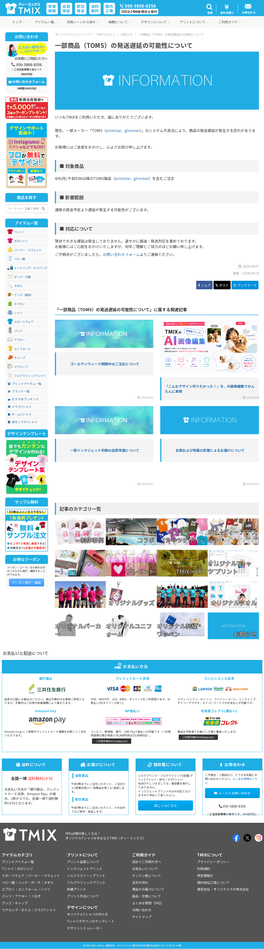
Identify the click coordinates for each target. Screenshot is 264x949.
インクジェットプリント (84, 868)
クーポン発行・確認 (26, 582)
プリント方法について (83, 896)
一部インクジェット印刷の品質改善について (104, 450)
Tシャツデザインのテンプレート (90, 921)
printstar (113, 130)
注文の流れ (140, 882)
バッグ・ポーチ (29, 882)
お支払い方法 (132, 666)
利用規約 (203, 868)
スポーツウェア (23, 322)
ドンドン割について (146, 875)
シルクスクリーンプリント (86, 875)
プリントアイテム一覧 (25, 384)
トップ (18, 22)
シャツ (18, 313)
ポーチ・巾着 (22, 277)
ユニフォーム (22, 349)
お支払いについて (145, 868)
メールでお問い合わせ (232, 793)
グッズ (7, 903)
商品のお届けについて (148, 889)
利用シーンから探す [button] (83, 22)
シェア (204, 285)
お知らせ (127, 34)
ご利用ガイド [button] (229, 22)
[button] (209, 8)
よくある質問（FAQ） (148, 903)
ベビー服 (19, 259)
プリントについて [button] (194, 22)
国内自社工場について (213, 882)
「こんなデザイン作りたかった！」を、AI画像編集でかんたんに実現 (210, 389)
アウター (19, 340)
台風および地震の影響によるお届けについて (210, 450)
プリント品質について (83, 861)
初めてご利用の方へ (146, 861)
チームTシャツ (19, 414)
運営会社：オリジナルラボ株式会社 (223, 889)
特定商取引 (205, 875)
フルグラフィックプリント (86, 882)
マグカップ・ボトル (16, 910)
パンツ (18, 331)
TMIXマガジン (105, 34)
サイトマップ (141, 916)
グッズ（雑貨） (23, 295)
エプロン (19, 304)
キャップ (19, 358)
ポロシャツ (21, 241)
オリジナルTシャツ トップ (73, 34)
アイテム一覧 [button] (46, 22)
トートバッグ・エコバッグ (30, 268)
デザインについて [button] (155, 22)
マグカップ (21, 367)
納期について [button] (120, 22)
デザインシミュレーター (84, 928)
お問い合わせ (141, 910)
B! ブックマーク (245, 285)
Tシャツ (19, 232)
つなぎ (36, 896)
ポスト (222, 285)
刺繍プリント (76, 889)
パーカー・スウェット (28, 250)
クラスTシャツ (19, 407)
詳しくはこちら (165, 805)
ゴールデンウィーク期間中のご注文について (104, 363)
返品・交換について (146, 896)
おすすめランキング (23, 399)
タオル (18, 286)
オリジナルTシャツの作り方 (87, 914)
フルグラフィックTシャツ (30, 376)
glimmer (132, 130)
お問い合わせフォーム (121, 254)
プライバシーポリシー (213, 861)
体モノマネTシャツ (22, 422)
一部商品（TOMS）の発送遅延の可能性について (171, 34)
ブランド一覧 (19, 391)
